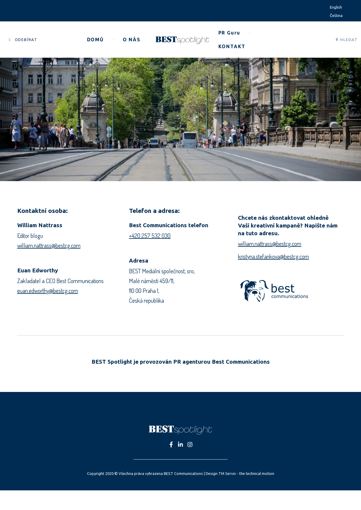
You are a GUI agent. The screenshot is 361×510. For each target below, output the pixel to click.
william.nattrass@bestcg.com (49, 245)
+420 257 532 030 (150, 235)
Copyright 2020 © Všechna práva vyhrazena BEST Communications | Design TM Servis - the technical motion (180, 473)
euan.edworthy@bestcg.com (47, 290)
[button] (23, 39)
